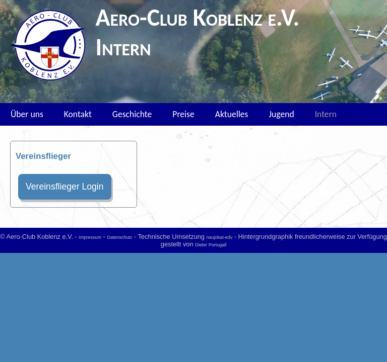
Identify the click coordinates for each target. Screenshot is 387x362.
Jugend (281, 114)
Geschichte (132, 114)
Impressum (90, 237)
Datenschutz (119, 237)
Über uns (27, 114)
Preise (183, 114)
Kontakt (78, 114)
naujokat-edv (220, 237)
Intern (326, 114)
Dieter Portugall (210, 244)
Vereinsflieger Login (65, 187)
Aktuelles (231, 114)
